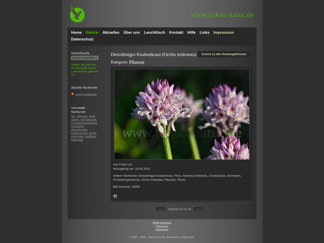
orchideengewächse (84, 123)
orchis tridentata (86, 94)
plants (75, 119)
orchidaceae (89, 119)
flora (92, 116)
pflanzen (82, 116)
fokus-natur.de (222, 15)
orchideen (77, 126)
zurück (160, 208)
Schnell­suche (80, 53)
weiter (198, 208)
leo (73, 116)
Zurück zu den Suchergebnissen (223, 54)
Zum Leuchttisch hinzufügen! (115, 196)
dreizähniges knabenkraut (79, 131)
